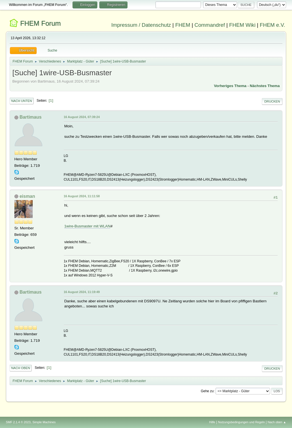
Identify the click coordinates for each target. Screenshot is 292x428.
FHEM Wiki (242, 25)
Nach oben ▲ (276, 422)
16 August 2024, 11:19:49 (82, 292)
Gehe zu (207, 391)
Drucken (272, 101)
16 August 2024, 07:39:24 (82, 117)
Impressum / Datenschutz (141, 25)
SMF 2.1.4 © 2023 (18, 422)
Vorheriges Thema (230, 86)
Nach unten (21, 101)
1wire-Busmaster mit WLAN (87, 226)
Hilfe (212, 422)
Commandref (209, 25)
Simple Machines (44, 422)
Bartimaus (30, 117)
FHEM (182, 25)
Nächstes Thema (265, 86)
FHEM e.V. (272, 25)
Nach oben (20, 368)
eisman (27, 196)
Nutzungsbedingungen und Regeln (241, 422)
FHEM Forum (40, 23)
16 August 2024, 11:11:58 (82, 196)
